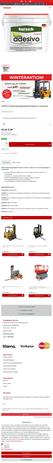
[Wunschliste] (43, 4)
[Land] (32, 4)
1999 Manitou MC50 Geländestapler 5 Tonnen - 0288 (12, 287)
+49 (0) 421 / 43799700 (10, 325)
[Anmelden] (17, 4)
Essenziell (6, 444)
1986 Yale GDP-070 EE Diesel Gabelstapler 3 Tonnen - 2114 (38, 246)
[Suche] (39, 4)
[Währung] (36, 4)
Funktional (6, 447)
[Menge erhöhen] (6, 143)
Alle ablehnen (26, 456)
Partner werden (7, 383)
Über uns (5, 380)
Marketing (6, 446)
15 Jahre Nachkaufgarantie (27, 314)
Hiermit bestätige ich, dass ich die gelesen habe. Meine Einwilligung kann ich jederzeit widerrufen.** (25, 409)
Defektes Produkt (7, 357)
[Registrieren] (26, 4)
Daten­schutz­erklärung (16, 441)
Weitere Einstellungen (7, 449)
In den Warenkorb (37, 144)
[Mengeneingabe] (3, 144)
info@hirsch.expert (8, 334)
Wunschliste (5, 149)
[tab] (6, 162)
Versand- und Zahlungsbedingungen (12, 363)
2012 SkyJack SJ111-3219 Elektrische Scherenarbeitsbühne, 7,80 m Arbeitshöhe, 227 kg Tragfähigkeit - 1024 (39, 287)
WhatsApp (11, 336)
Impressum (15, 439)
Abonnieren (36, 414)
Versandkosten (14, 153)
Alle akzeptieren (26, 453)
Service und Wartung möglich (27, 306)
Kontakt (5, 386)
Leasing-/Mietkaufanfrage (9, 366)
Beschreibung (6, 162)
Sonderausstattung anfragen (10, 372)
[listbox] (13, 232)
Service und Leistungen (9, 369)
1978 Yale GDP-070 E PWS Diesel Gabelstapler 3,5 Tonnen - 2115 (13, 246)
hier (34, 118)
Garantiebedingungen (8, 360)
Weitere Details (16, 162)
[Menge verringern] (6, 145)
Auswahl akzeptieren (26, 459)
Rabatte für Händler (27, 310)
